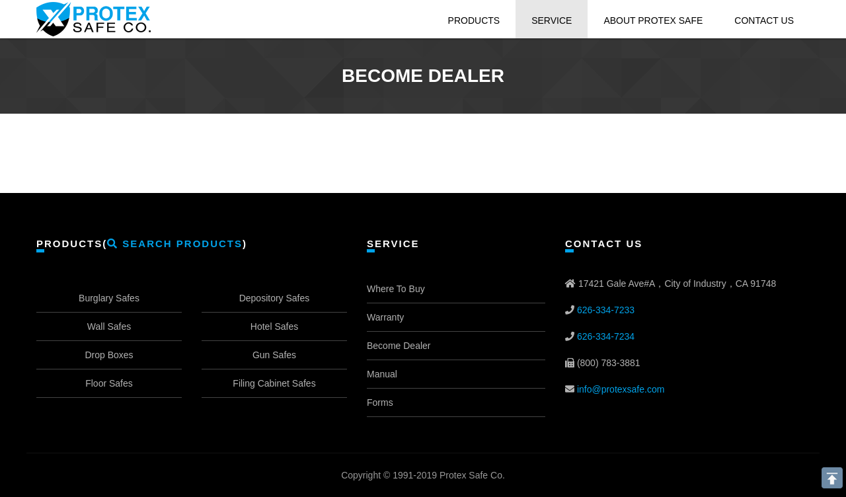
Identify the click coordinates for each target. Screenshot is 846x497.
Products (474, 20)
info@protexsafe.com (621, 389)
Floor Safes (109, 383)
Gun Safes (274, 355)
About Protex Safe (653, 20)
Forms (380, 402)
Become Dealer (399, 345)
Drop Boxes (109, 355)
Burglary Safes (109, 298)
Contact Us (764, 20)
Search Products (175, 243)
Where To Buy (396, 289)
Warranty (385, 317)
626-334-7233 (605, 310)
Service (551, 20)
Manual (382, 374)
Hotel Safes (274, 326)
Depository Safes (274, 298)
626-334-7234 (605, 336)
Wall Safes (109, 326)
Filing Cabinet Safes (274, 383)
